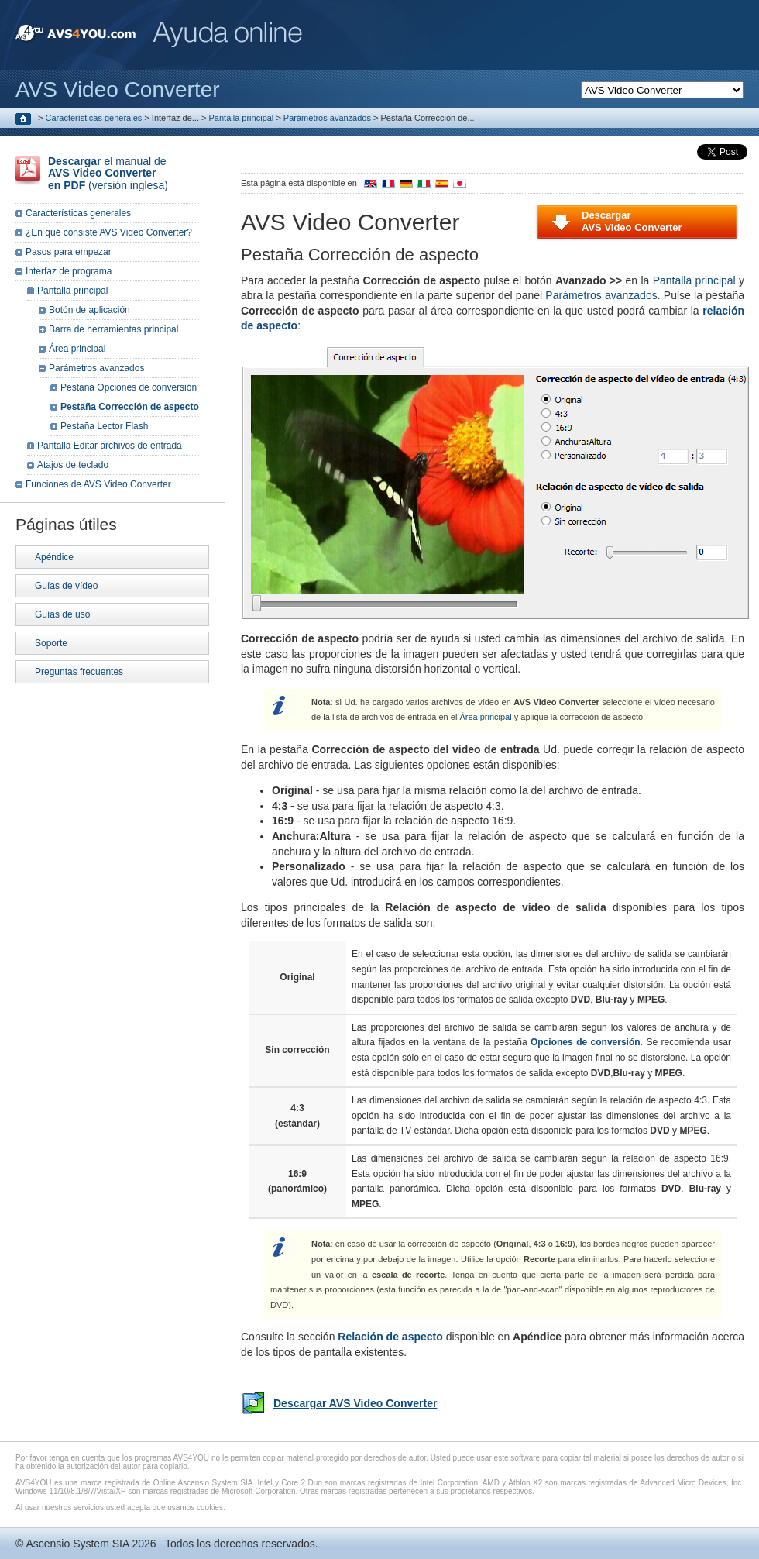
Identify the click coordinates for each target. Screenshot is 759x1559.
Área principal (485, 716)
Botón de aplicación (89, 310)
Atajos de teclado (72, 464)
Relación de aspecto (390, 1336)
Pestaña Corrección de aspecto (129, 406)
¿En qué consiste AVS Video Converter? (109, 232)
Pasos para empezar (69, 251)
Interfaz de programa (69, 271)
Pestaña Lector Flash (104, 426)
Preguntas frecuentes (79, 671)
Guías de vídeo (66, 585)
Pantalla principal (241, 117)
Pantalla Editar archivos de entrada (109, 445)
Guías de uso (62, 614)
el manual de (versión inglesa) (108, 173)
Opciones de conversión (586, 1042)
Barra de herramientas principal (113, 329)
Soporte (51, 643)
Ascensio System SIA (77, 1543)
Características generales (94, 117)
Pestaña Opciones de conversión (128, 387)
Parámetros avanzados (327, 117)
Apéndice (54, 557)
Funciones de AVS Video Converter (98, 484)
